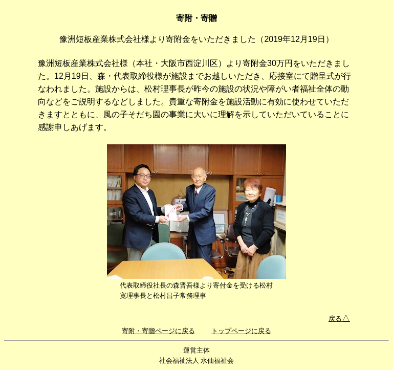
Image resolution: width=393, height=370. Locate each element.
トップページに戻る (241, 331)
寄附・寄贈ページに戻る (158, 331)
